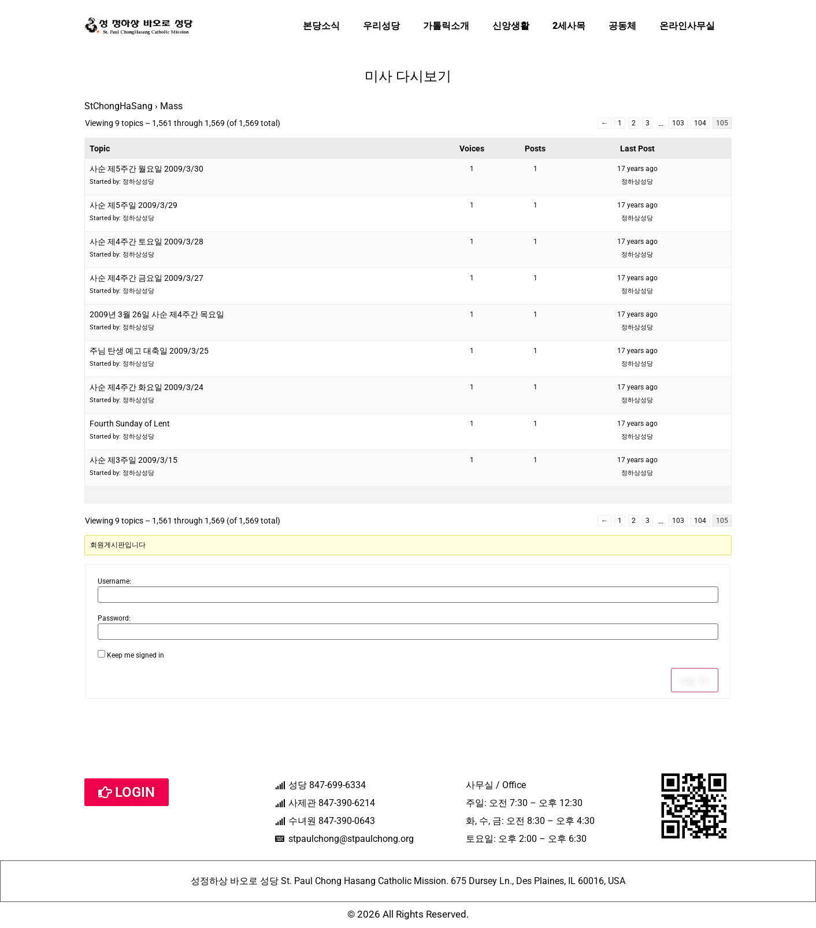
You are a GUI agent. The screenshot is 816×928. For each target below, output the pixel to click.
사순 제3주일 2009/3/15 (133, 460)
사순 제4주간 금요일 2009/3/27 (146, 278)
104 (700, 123)
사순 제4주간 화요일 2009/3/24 (146, 387)
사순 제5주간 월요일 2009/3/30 (146, 168)
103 (678, 123)
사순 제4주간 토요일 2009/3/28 (146, 241)
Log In (695, 680)
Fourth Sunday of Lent (130, 423)
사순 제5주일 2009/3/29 (133, 205)
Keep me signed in (135, 655)
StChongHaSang (118, 106)
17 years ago (637, 169)
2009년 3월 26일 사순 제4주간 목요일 (157, 314)
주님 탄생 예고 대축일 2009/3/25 (149, 350)
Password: (114, 618)
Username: (114, 581)
